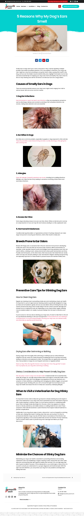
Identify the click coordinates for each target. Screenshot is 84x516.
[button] (59, 6)
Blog (38, 6)
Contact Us (44, 6)
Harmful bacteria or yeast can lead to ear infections (31, 100)
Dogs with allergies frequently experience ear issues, (31, 177)
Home (18, 6)
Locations (32, 6)
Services (24, 6)
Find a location (25, 499)
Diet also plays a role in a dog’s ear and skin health (30, 376)
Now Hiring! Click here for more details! (57, 1)
